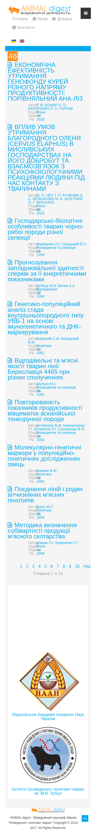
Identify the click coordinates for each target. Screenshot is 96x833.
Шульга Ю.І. (46, 384)
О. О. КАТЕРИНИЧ (47, 107)
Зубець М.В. (47, 286)
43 (39, 550)
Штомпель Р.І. (45, 429)
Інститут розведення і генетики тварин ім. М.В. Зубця (48, 791)
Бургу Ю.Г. (45, 507)
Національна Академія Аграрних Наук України (48, 716)
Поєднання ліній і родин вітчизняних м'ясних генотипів (45, 494)
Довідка (64, 19)
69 (39, 209)
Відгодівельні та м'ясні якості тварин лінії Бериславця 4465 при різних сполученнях (43, 369)
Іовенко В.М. (47, 471)
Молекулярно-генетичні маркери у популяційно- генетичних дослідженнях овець (44, 456)
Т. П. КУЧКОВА (66, 195)
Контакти (26, 27)
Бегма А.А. (67, 286)
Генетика (44, 346)
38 (39, 514)
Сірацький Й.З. (74, 244)
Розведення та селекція (56, 248)
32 (39, 251)
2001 (41, 353)
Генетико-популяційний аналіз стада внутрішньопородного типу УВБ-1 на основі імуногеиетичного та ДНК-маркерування (46, 317)
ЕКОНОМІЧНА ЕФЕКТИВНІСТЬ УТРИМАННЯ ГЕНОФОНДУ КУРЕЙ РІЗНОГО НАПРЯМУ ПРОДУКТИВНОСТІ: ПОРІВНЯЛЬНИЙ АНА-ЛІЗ (45, 81)
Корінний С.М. (48, 339)
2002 (41, 394)
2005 (41, 517)
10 (77, 566)
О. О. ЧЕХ (45, 195)
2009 (41, 553)
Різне (41, 112)
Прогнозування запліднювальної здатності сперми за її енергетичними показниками (47, 271)
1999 (41, 255)
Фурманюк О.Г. (49, 244)
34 (39, 349)
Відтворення (47, 289)
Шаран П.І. (46, 543)
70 (39, 116)
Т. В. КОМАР (47, 105)
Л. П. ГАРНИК (61, 109)
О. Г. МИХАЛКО (41, 202)
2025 (41, 119)
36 (39, 391)
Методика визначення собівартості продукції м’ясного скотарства (42, 531)
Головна (20, 19)
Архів (43, 19)
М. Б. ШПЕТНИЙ (68, 199)
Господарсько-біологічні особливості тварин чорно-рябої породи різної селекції (46, 229)
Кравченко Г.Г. (67, 543)
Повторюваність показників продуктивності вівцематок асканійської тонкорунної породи (45, 410)
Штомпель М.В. (49, 425)
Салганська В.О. (71, 429)
